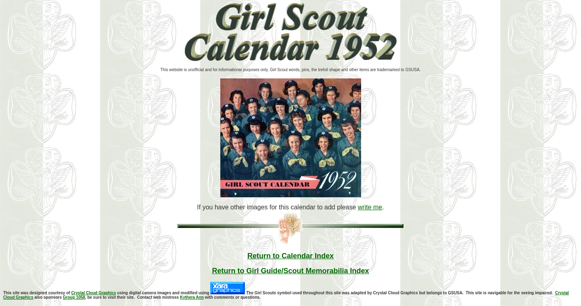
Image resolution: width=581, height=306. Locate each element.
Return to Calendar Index (290, 256)
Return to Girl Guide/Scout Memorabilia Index (290, 271)
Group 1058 (74, 297)
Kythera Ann (192, 297)
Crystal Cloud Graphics (93, 293)
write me (370, 207)
